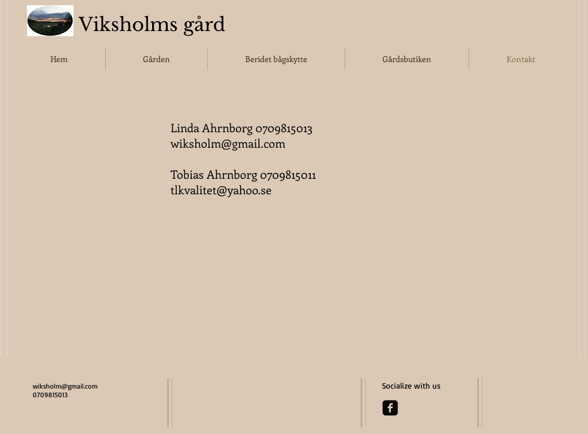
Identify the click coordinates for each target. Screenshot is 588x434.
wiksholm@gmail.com (228, 143)
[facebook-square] (390, 408)
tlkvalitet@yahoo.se (221, 189)
